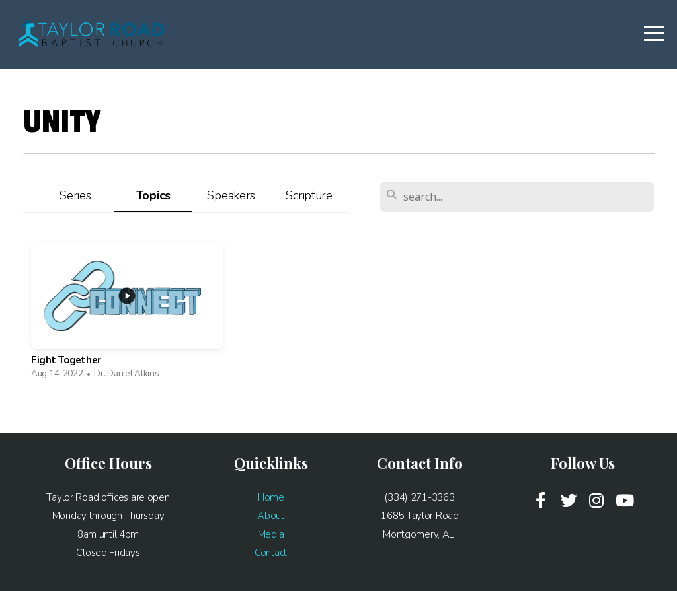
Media (271, 534)
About (270, 515)
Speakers (231, 195)
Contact (271, 552)
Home (270, 497)
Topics (153, 195)
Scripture (309, 195)
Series (75, 195)
